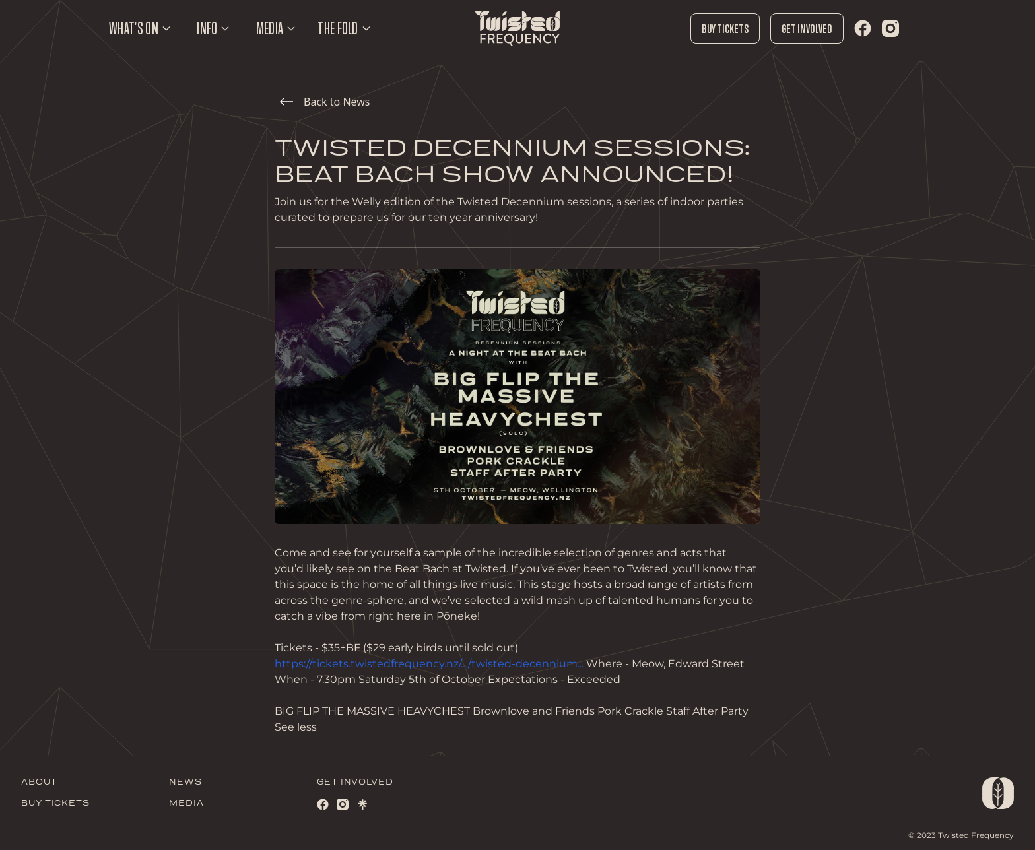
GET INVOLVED (355, 782)
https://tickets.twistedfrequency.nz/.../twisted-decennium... (429, 663)
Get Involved (807, 28)
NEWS (185, 782)
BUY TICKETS (55, 803)
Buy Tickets (725, 28)
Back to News (325, 101)
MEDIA (186, 803)
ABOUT (39, 782)
